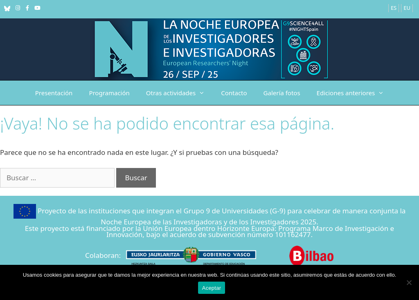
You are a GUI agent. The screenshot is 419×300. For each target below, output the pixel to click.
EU (406, 7)
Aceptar (211, 288)
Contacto (234, 93)
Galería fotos (282, 93)
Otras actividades (179, 93)
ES (393, 7)
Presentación (54, 93)
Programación (109, 93)
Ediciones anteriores (354, 93)
